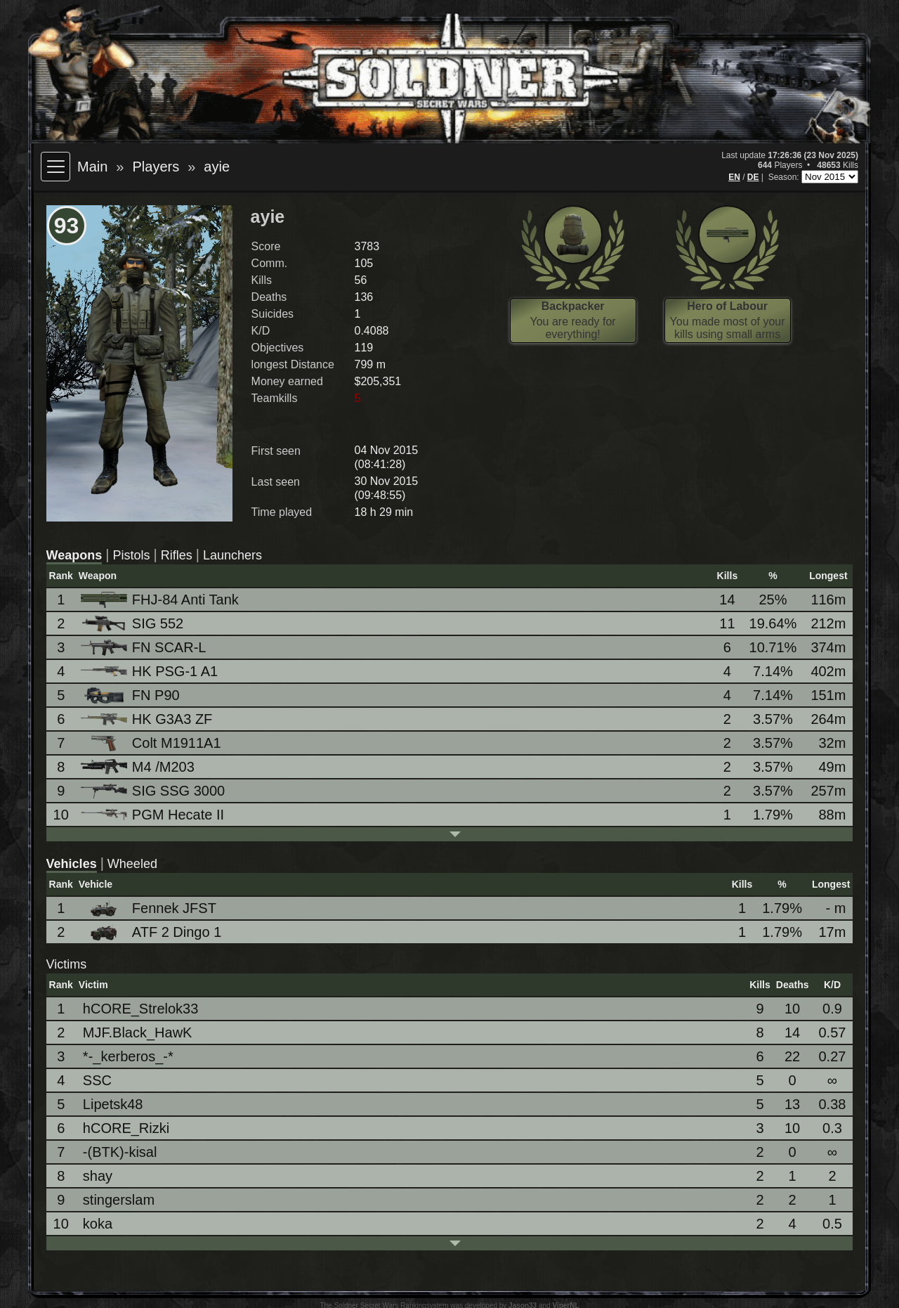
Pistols (131, 555)
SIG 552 (133, 624)
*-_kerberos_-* (128, 1056)
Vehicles (71, 864)
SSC (97, 1080)
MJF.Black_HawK (137, 1032)
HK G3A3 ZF (147, 719)
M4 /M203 (139, 767)
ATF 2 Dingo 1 (152, 932)
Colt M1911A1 (152, 743)
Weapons (74, 555)
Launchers (232, 555)
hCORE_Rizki (126, 1128)
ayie (217, 166)
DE (753, 177)
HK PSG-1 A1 (150, 671)
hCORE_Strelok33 (141, 1008)
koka (97, 1223)
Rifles (176, 555)
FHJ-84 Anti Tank (161, 600)
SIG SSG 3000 (154, 790)
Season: (784, 177)
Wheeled (132, 864)
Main (92, 166)
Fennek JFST (149, 908)
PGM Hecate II (153, 814)
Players (155, 166)
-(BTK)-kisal (120, 1152)
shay (97, 1176)
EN (734, 177)
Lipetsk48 (113, 1104)
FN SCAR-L (144, 648)
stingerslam (119, 1199)
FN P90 (131, 695)
